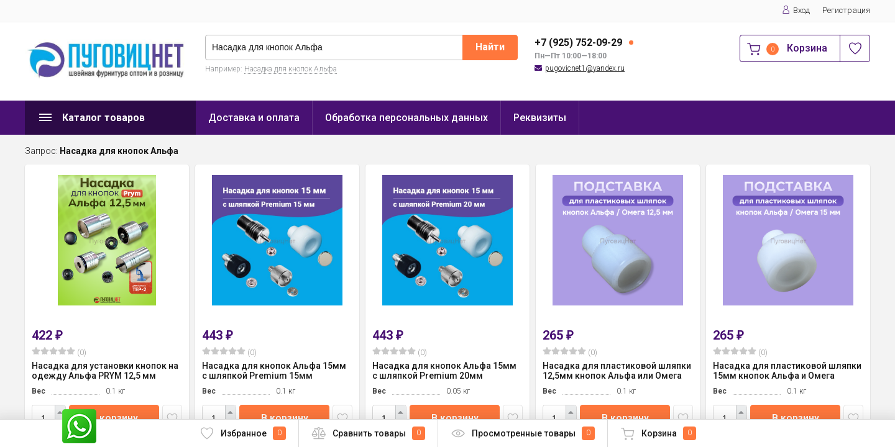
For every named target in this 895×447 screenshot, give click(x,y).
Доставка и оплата (254, 118)
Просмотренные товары (523, 433)
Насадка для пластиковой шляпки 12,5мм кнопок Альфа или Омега (617, 371)
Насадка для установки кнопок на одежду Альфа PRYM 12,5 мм (105, 371)
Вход (796, 10)
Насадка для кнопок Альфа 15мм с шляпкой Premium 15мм (274, 371)
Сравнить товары (368, 433)
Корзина (658, 433)
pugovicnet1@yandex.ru (585, 68)
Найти (490, 47)
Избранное (243, 433)
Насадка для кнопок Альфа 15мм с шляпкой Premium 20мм (444, 371)
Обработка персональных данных (406, 118)
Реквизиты (539, 118)
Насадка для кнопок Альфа (290, 69)
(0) (59, 352)
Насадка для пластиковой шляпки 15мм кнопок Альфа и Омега (787, 371)
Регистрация (846, 10)
